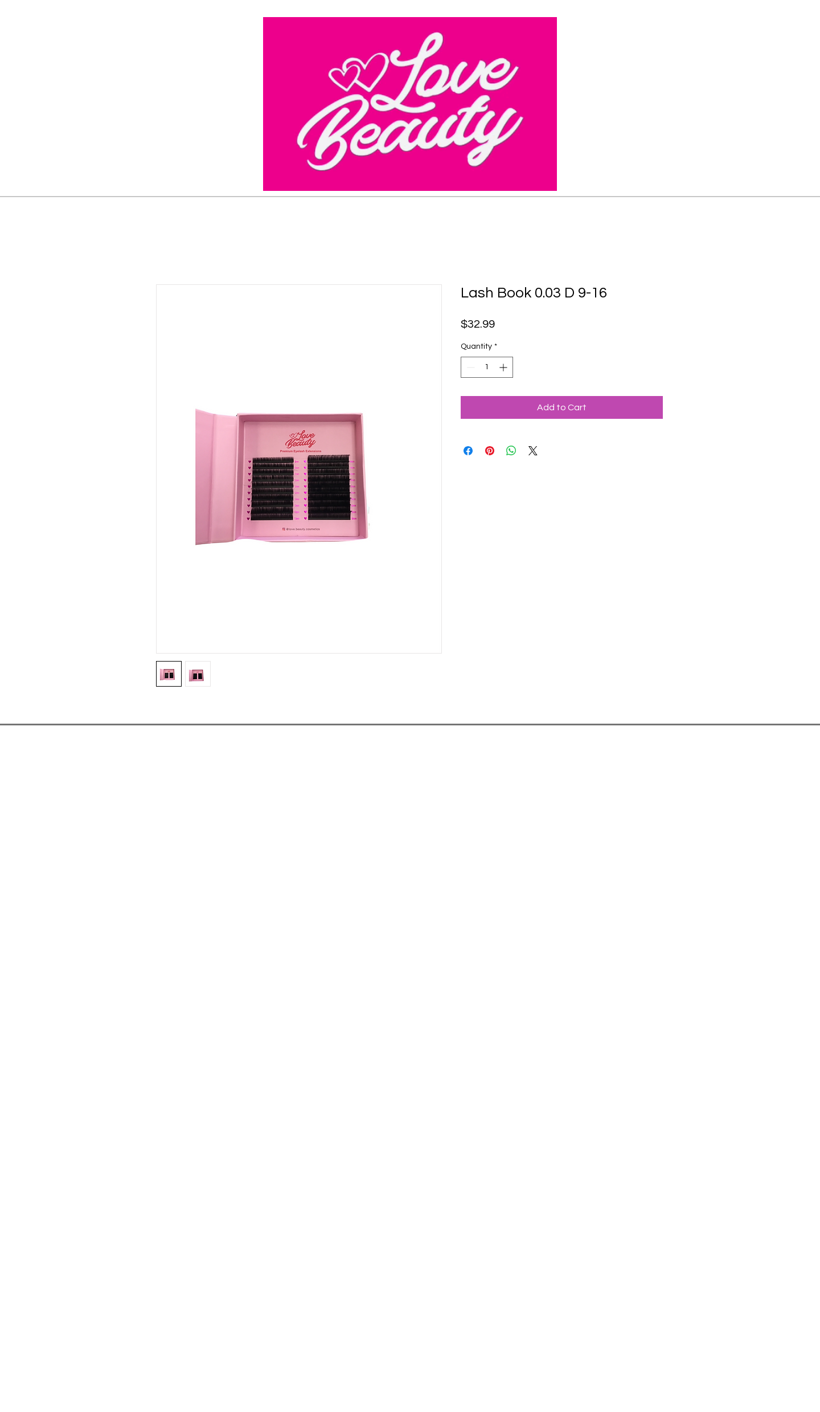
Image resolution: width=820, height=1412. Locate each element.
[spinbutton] (487, 367)
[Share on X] (533, 451)
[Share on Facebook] (468, 451)
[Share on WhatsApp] (511, 451)
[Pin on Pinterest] (490, 451)
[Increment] (504, 367)
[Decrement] (469, 367)
